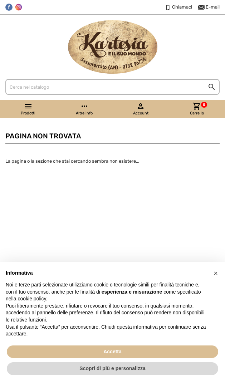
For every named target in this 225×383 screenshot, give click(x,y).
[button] (215, 273)
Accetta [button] (112, 351)
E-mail (209, 7)
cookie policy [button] (32, 298)
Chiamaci (178, 7)
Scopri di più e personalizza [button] (112, 368)
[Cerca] (112, 87)
